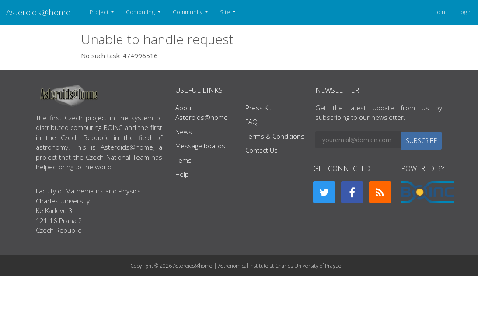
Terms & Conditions (274, 136)
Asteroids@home (38, 12)
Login (464, 12)
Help (182, 174)
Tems (183, 160)
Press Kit (258, 107)
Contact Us (261, 150)
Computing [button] (141, 12)
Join (440, 12)
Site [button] (225, 12)
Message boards (200, 145)
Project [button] (100, 12)
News (183, 131)
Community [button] (188, 12)
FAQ (251, 121)
